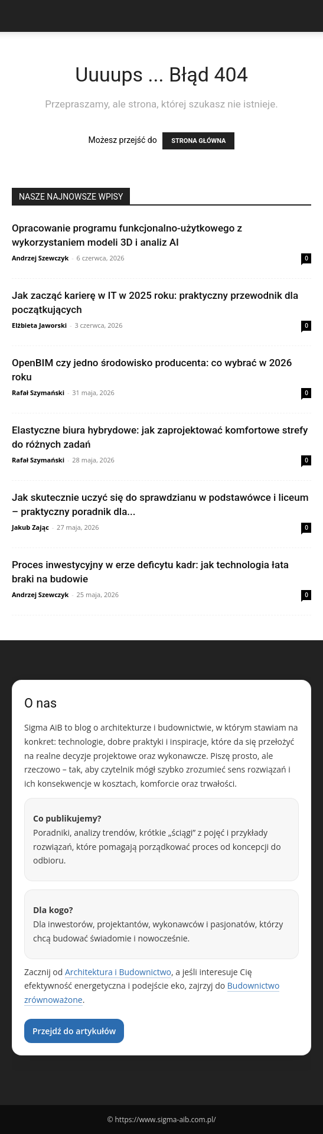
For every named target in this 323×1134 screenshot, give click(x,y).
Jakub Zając (30, 527)
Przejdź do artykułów (74, 1031)
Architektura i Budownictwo (118, 971)
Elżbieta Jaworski (39, 325)
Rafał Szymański (38, 392)
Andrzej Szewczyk (40, 257)
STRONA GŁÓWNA (198, 141)
